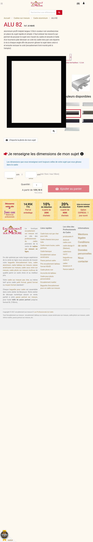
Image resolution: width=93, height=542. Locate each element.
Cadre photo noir (46, 270)
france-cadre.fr (68, 269)
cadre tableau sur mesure (22, 265)
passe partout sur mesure (26, 297)
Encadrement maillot (48, 282)
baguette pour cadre (17, 290)
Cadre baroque (46, 251)
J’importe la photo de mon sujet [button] (21, 140)
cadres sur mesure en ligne (31, 249)
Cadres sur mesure (22, 18)
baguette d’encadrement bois (20, 263)
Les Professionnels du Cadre (43, 312)
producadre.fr (68, 237)
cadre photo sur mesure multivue (22, 270)
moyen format (10, 285)
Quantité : (26, 184)
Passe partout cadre (48, 261)
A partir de (32, 190)
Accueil (7, 18)
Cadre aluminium (40, 18)
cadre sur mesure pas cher (18, 280)
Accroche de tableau (48, 273)
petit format (21, 282)
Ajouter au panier (68, 188)
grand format (32, 282)
